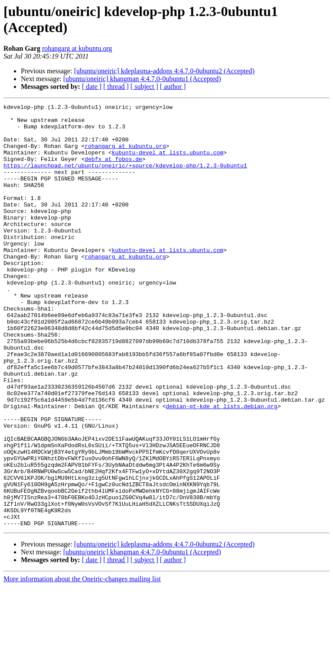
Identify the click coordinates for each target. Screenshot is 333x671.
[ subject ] (144, 86)
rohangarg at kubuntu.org (77, 48)
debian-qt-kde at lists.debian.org (221, 467)
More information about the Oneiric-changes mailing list (82, 663)
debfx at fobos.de (113, 170)
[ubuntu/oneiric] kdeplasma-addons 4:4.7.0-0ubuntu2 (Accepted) (164, 71)
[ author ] (173, 86)
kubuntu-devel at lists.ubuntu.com (167, 163)
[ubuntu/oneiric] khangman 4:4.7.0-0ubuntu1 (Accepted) (142, 78)
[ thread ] (116, 86)
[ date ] (91, 86)
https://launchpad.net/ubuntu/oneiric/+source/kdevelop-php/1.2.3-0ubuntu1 (125, 178)
